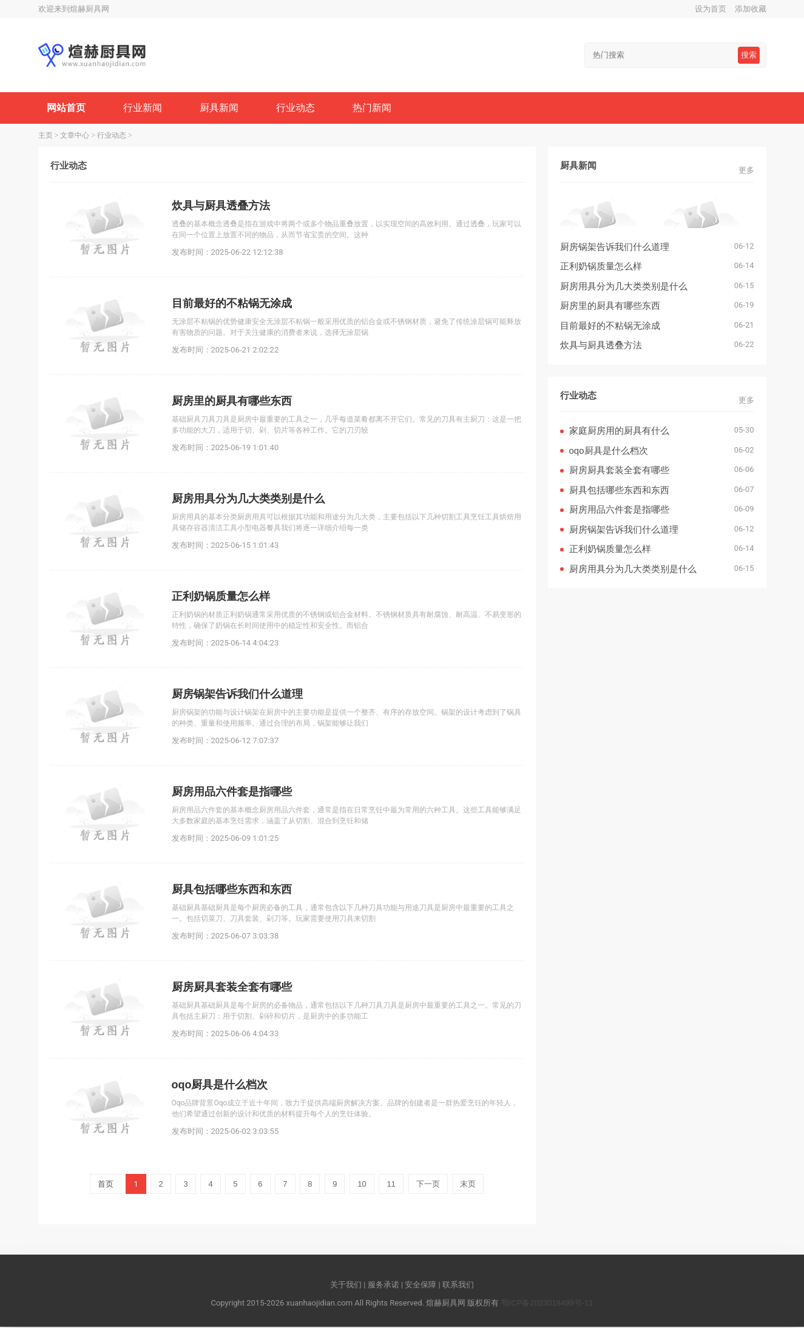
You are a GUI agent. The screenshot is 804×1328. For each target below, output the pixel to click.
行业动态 (299, 108)
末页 (468, 1185)
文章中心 (74, 136)
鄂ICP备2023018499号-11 (547, 1304)
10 (361, 1185)
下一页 (428, 1185)
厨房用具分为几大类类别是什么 (623, 287)
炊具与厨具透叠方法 (601, 346)
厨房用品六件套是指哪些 (619, 510)
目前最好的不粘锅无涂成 (610, 327)
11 (391, 1185)
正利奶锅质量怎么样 (601, 267)
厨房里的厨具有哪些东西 (610, 307)
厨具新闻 (221, 108)
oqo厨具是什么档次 (608, 452)
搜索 (749, 54)
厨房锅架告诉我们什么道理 (614, 248)
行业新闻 (143, 108)
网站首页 (66, 108)
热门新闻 (376, 108)
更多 (746, 171)
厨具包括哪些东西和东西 (619, 491)
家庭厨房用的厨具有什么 (619, 431)
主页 (45, 136)
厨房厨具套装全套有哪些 (619, 471)
